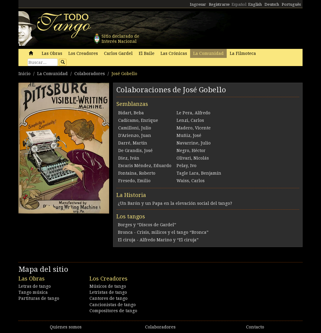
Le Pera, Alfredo (193, 112)
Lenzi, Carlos (190, 120)
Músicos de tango (107, 286)
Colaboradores (89, 73)
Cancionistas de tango (112, 304)
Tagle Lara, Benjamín (199, 173)
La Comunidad (208, 53)
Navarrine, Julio (194, 143)
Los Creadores (83, 53)
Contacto (255, 327)
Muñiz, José (189, 135)
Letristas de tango (108, 292)
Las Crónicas (173, 53)
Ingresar (198, 4)
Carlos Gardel (118, 53)
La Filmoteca (243, 53)
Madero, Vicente (194, 127)
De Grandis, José (135, 150)
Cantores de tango (108, 298)
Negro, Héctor (191, 150)
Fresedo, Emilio (134, 180)
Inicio (24, 73)
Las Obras (52, 53)
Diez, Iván (128, 158)
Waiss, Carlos (191, 180)
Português (291, 4)
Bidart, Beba (131, 112)
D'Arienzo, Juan (134, 135)
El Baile (146, 53)
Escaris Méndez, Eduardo (144, 165)
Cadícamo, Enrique (138, 120)
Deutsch (271, 4)
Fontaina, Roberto (136, 173)
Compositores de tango (113, 310)
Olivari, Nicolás (193, 158)
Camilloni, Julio (134, 127)
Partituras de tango (38, 298)
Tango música (33, 292)
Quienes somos (66, 327)
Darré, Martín (132, 143)
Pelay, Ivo (186, 165)
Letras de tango (34, 286)
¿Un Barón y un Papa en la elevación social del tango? (175, 203)
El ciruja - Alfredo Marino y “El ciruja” (158, 239)
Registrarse (219, 4)
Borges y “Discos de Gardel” (147, 224)
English (255, 4)
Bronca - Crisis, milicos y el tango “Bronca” (163, 232)
